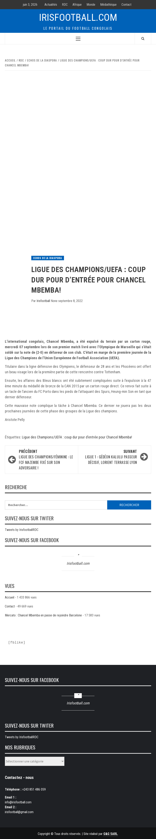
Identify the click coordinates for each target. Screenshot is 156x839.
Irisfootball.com (78, 17)
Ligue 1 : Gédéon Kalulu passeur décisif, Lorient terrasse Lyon (109, 457)
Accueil (9, 597)
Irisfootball (44, 301)
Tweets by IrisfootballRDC (21, 530)
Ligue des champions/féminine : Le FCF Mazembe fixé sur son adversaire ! (46, 459)
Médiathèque (108, 5)
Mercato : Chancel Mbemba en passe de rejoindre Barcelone (43, 615)
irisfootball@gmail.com (19, 812)
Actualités (50, 5)
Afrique (77, 5)
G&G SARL (110, 834)
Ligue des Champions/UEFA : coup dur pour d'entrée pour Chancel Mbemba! (77, 437)
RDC (65, 5)
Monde (91, 5)
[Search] (142, 38)
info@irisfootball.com (18, 802)
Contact (126, 5)
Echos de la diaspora (47, 258)
